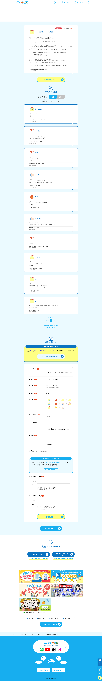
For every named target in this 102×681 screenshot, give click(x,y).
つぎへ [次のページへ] (54, 320)
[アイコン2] (56, 399)
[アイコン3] (63, 399)
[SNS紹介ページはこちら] (51, 646)
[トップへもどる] (100, 678)
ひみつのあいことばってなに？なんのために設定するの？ (51, 468)
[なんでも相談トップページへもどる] (51, 13)
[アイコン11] (63, 407)
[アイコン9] (49, 407)
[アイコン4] (69, 399)
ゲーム (31, 618)
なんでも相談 (23, 634)
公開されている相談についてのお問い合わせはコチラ (51, 326)
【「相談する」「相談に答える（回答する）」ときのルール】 (41, 350)
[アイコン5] (49, 403)
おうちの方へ (83, 2)
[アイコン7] (63, 403)
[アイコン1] (49, 399)
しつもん (34, 481)
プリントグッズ (70, 618)
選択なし (56, 379)
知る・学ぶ (41, 618)
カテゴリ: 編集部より (32, 634)
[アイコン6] (56, 403)
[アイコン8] (69, 403)
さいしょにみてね (56, 2)
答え (33, 485)
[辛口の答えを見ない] (57, 97)
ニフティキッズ (16, 634)
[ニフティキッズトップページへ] (20, 2)
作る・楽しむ (55, 618)
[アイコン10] (56, 407)
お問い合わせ (70, 2)
